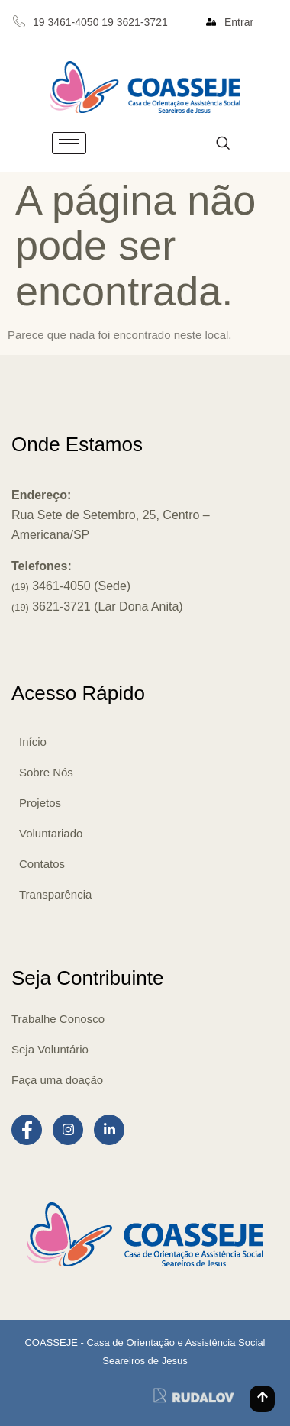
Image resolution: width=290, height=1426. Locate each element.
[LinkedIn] (109, 1130)
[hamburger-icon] (69, 143)
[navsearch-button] (222, 143)
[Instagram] (68, 1130)
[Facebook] (26, 1130)
